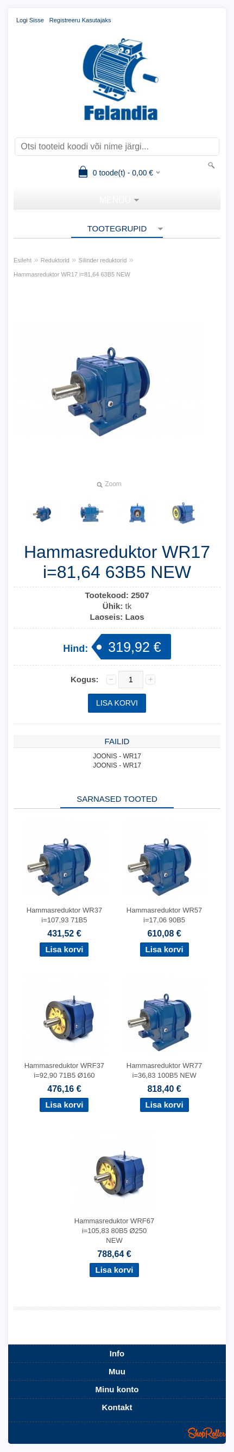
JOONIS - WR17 (117, 756)
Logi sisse (30, 20)
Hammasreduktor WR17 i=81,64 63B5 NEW (72, 274)
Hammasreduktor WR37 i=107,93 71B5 (64, 915)
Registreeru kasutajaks (80, 20)
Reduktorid (55, 260)
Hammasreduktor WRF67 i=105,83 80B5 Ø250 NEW (114, 1230)
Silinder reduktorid (103, 260)
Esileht (22, 260)
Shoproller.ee (207, 1433)
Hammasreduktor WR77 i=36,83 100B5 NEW (164, 1070)
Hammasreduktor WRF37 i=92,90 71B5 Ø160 (64, 1070)
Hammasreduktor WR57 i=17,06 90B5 (164, 915)
